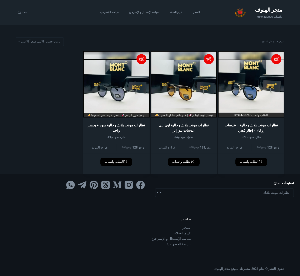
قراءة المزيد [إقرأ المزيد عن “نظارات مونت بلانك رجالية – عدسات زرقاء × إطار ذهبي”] (234, 147)
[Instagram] (129, 185)
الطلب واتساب (251, 162)
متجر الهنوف (268, 10)
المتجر (196, 12)
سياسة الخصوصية (109, 12)
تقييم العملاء (176, 12)
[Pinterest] (94, 185)
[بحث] (22, 12)
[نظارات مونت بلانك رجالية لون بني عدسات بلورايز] (184, 84)
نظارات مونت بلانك (251, 137)
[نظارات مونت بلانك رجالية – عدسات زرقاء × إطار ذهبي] (251, 84)
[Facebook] (140, 185)
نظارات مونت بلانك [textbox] (226, 192)
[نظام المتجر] (40, 41)
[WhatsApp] (70, 185)
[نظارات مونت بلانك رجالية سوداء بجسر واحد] (116, 84)
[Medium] (117, 185)
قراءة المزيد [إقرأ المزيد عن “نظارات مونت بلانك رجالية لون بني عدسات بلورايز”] (167, 147)
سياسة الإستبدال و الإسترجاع (144, 12)
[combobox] (224, 193)
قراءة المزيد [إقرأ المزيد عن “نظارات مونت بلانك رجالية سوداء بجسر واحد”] (100, 147)
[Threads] (105, 185)
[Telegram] (82, 185)
